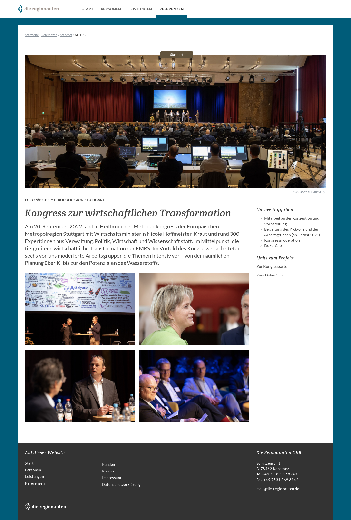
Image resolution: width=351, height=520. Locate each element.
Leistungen (140, 9)
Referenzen (171, 9)
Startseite (32, 35)
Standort (66, 35)
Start (88, 9)
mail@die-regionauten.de (277, 488)
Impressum (111, 477)
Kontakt (109, 471)
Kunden (108, 464)
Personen (111, 9)
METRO (80, 35)
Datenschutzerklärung (121, 484)
